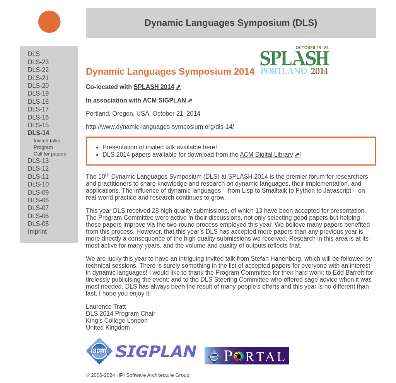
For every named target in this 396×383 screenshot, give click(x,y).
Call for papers (50, 154)
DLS (34, 54)
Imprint (37, 231)
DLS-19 (38, 93)
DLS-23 (38, 62)
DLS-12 (38, 168)
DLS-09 (38, 192)
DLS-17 (38, 109)
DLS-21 (38, 78)
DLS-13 (38, 160)
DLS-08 (38, 200)
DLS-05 (38, 224)
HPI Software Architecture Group (152, 375)
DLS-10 (38, 184)
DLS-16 (38, 117)
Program (43, 147)
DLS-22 (38, 70)
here (209, 147)
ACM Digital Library (266, 154)
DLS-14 (38, 133)
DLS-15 (38, 125)
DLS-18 (38, 101)
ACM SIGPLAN (164, 100)
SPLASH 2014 (154, 87)
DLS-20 (38, 85)
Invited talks (47, 141)
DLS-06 (38, 216)
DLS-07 (38, 208)
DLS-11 (38, 176)
